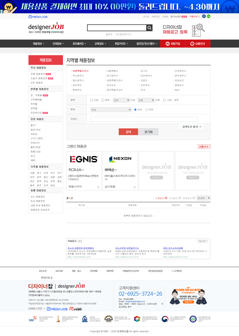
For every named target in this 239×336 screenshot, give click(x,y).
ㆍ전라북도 (144, 85)
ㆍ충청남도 (178, 85)
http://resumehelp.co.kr (79, 256)
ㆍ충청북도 (76, 89)
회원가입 (156, 16)
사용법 (165, 16)
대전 (32, 176)
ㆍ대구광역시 (111, 75)
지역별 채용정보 (40, 166)
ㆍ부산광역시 (77, 75)
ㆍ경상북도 (76, 85)
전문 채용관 (37, 119)
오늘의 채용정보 (42, 78)
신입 (96, 99)
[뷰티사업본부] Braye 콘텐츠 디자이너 (83, 177)
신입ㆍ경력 (173, 99)
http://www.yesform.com (175, 256)
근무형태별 (36, 99)
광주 (39, 176)
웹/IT (33, 125)
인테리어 (35, 142)
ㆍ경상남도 (178, 80)
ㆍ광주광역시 (179, 75)
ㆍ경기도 (143, 70)
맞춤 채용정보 (38, 190)
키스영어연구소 (123, 34)
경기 (39, 172)
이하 (151, 109)
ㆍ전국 (141, 89)
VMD (33, 160)
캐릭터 (34, 133)
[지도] (47, 295)
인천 (46, 172)
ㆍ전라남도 (110, 85)
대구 (59, 172)
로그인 (146, 16)
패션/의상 (36, 129)
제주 (39, 185)
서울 (32, 172)
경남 (32, 181)
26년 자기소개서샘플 (173, 247)
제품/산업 (36, 151)
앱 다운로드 (179, 16)
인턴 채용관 (37, 82)
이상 (140, 109)
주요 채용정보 (38, 67)
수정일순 (159, 198)
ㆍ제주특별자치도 (114, 89)
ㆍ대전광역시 (145, 75)
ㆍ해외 (176, 89)
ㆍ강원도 (143, 80)
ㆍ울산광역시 (77, 80)
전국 (46, 185)
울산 (46, 176)
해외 (52, 185)
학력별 (34, 103)
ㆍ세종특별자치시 (79, 70)
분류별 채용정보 (40, 89)
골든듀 (109, 34)
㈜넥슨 (109, 170)
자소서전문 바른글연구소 (127, 247)
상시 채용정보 (38, 196)
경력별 (34, 108)
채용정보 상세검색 (40, 209)
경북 (39, 181)
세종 (52, 176)
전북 (52, 181)
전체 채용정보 (41, 73)
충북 (32, 185)
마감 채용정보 (38, 200)
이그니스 (74, 170)
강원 (59, 176)
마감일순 (173, 198)
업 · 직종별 (39, 95)
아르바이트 (39, 112)
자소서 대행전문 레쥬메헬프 (81, 247)
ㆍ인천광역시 (179, 70)
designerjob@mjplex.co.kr (135, 301)
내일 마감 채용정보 (40, 205)
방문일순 (187, 198)
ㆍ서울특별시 (111, 70)
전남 (46, 181)
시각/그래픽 (37, 138)
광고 (33, 155)
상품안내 (194, 16)
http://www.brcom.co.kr (127, 256)
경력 (107, 99)
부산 (52, 172)
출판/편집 (36, 147)
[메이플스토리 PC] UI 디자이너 (120, 177)
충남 (59, 181)
